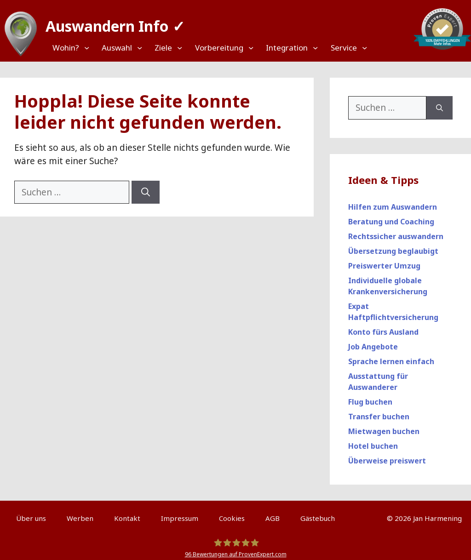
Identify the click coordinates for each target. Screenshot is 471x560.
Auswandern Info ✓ (111, 23)
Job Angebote (373, 342)
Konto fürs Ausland (383, 328)
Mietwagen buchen (383, 427)
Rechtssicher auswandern (395, 232)
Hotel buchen (373, 442)
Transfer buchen (378, 412)
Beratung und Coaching (391, 217)
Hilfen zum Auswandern (392, 203)
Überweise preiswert (387, 456)
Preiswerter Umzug (384, 262)
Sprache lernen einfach (391, 357)
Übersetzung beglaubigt (393, 247)
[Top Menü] (74, 47)
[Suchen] (146, 188)
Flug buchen (370, 398)
